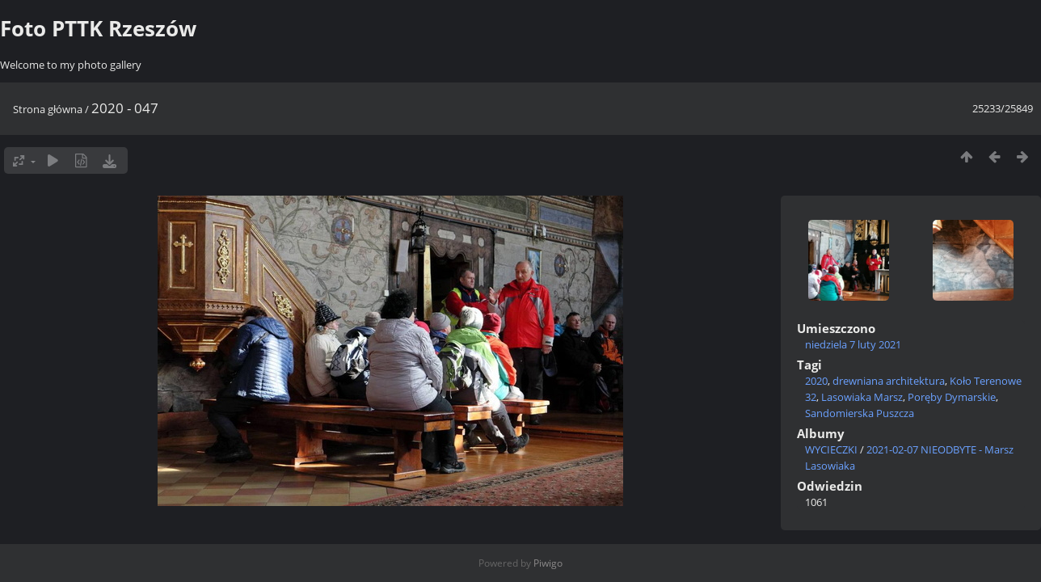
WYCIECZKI (831, 449)
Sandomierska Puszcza (859, 413)
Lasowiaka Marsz (862, 397)
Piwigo (548, 563)
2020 (816, 380)
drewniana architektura (888, 380)
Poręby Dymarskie (952, 397)
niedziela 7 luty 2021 (853, 344)
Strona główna (47, 109)
